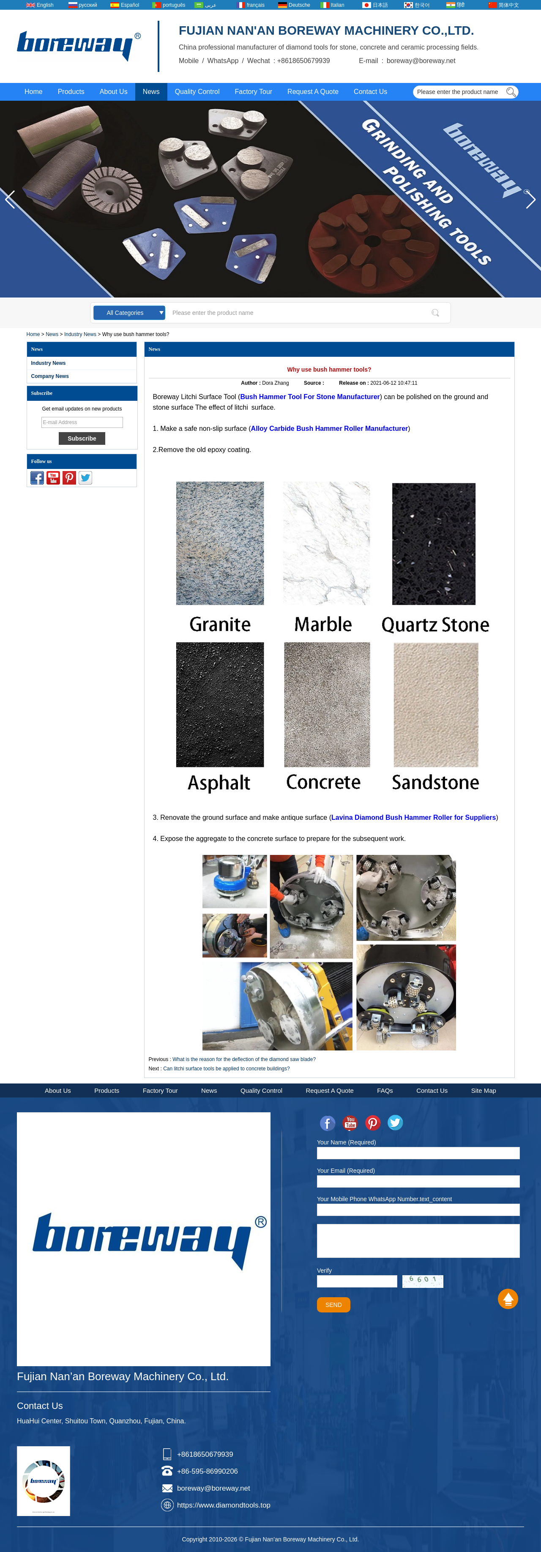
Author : (251, 383)
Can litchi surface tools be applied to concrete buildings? (226, 1069)
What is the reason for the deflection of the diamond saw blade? (244, 1059)
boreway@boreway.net (213, 1488)
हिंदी (460, 5)
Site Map (483, 1090)
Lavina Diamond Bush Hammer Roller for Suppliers (413, 817)
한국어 (422, 5)
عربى (210, 5)
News (151, 91)
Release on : (354, 383)
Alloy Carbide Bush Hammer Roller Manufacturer (329, 428)
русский (88, 5)
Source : (314, 383)
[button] (531, 199)
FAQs (385, 1090)
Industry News (80, 334)
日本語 (380, 5)
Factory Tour (253, 91)
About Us (114, 91)
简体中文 (509, 5)
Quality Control (197, 91)
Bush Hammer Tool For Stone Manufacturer (310, 396)
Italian (337, 5)
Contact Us (370, 91)
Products (71, 91)
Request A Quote (313, 91)
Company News (50, 376)
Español (130, 5)
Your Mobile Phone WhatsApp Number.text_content (384, 1199)
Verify (324, 1270)
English (45, 5)
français (256, 5)
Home (34, 91)
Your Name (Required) (346, 1142)
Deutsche (299, 5)
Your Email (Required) (346, 1170)
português (174, 5)
